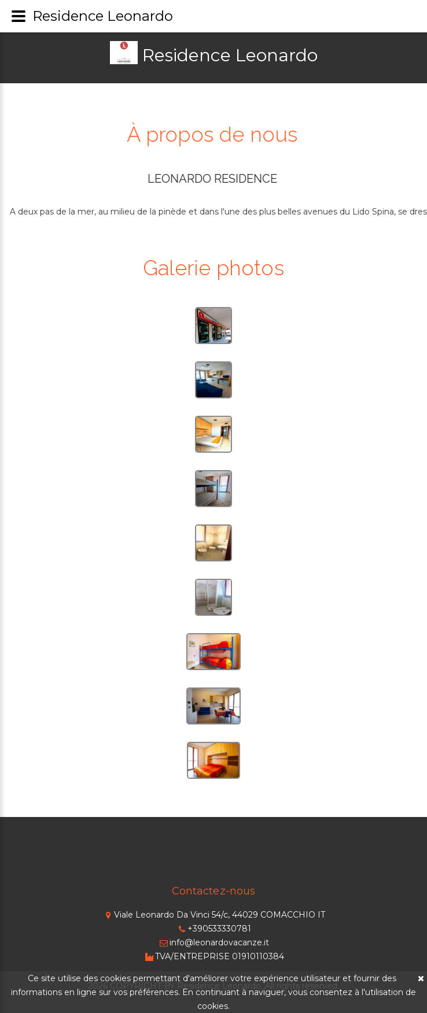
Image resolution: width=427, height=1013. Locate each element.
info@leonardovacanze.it (213, 942)
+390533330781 (213, 928)
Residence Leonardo (230, 55)
